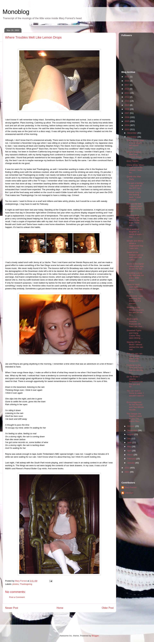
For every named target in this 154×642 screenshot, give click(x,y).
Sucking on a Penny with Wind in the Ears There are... (133, 220)
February (131, 458)
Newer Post (11, 608)
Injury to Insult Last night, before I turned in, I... (135, 288)
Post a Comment (17, 597)
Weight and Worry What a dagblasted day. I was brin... (135, 244)
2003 (127, 129)
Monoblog (16, 11)
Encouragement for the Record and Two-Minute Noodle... (135, 406)
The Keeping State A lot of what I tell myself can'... (135, 144)
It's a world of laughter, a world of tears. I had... (135, 233)
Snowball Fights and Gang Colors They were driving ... (135, 334)
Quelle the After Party (134, 177)
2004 (127, 125)
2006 (127, 117)
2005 (127, 121)
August (130, 434)
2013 (127, 93)
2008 (127, 109)
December (132, 133)
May (129, 446)
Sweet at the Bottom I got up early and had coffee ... (135, 256)
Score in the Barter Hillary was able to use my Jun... (135, 266)
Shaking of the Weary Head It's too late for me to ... (135, 311)
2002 (127, 468)
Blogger (95, 635)
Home (60, 608)
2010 (127, 101)
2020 (127, 81)
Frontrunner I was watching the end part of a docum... (135, 300)
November (132, 137)
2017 (127, 85)
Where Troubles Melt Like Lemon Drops (134, 154)
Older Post (108, 608)
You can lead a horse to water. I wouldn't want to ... (135, 394)
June (129, 442)
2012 (127, 97)
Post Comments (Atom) (66, 616)
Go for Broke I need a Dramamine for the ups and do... (135, 381)
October (131, 426)
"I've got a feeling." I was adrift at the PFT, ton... (135, 185)
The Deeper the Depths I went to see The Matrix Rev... (134, 417)
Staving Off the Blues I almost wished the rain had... (135, 346)
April (129, 450)
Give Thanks (132, 161)
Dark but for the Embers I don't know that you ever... (134, 207)
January (131, 463)
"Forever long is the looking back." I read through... (134, 196)
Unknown (129, 493)
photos (16, 584)
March (130, 454)
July (129, 438)
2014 (127, 89)
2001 (127, 472)
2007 (127, 113)
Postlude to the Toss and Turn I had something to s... (135, 369)
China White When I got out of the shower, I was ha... (135, 169)
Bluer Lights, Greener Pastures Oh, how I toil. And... (135, 323)
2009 (127, 105)
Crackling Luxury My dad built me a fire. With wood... (135, 277)
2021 (127, 76)
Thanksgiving (26, 584)
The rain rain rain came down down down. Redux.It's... (134, 357)
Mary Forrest (131, 487)
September (132, 430)
